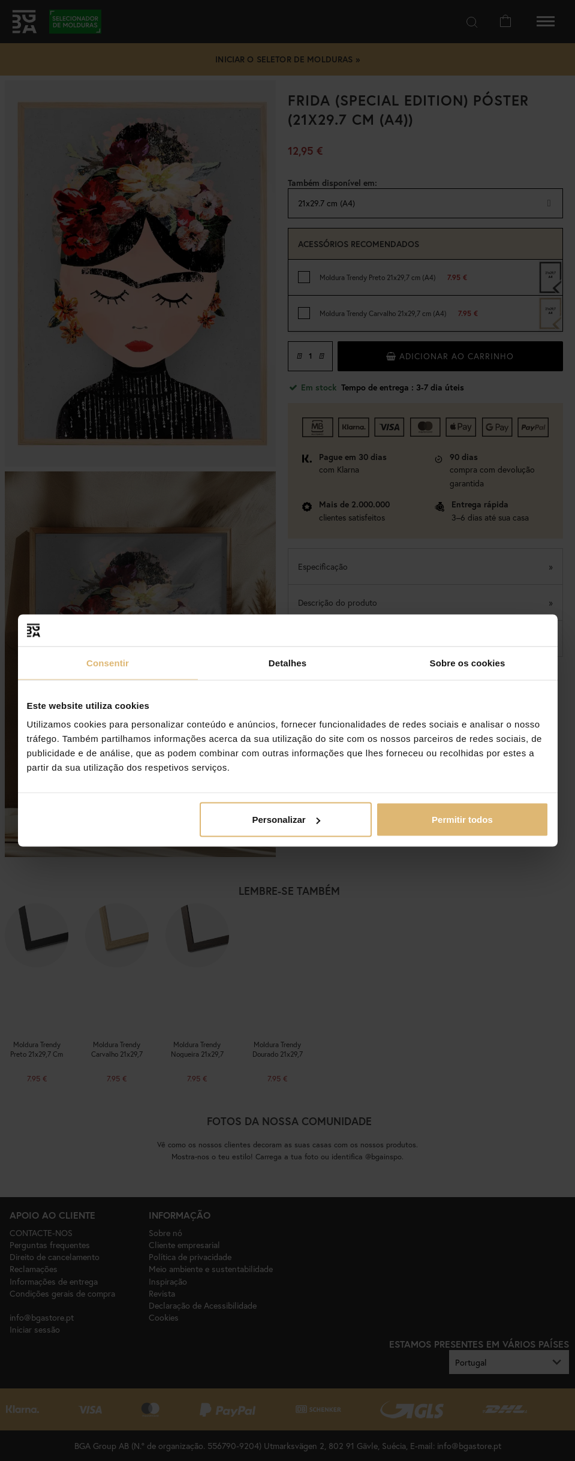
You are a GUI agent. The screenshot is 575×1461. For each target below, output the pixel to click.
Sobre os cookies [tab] (467, 662)
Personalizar (286, 819)
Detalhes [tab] (287, 662)
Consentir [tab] (107, 662)
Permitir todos (462, 819)
